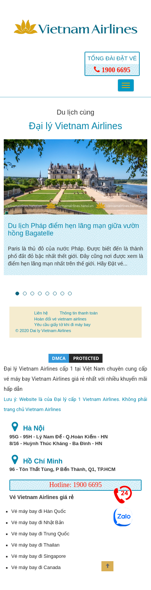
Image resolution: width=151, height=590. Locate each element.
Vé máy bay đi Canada (36, 567)
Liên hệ (41, 313)
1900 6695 (112, 70)
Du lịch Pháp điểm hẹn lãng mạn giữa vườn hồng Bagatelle (73, 229)
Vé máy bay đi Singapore (38, 556)
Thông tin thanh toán (79, 313)
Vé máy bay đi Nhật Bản (37, 522)
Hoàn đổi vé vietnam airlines (60, 319)
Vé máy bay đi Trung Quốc (40, 533)
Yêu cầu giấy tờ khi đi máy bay (62, 324)
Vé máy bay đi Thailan (35, 545)
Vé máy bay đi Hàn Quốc (38, 511)
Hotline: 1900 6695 (75, 485)
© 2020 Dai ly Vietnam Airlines (43, 330)
